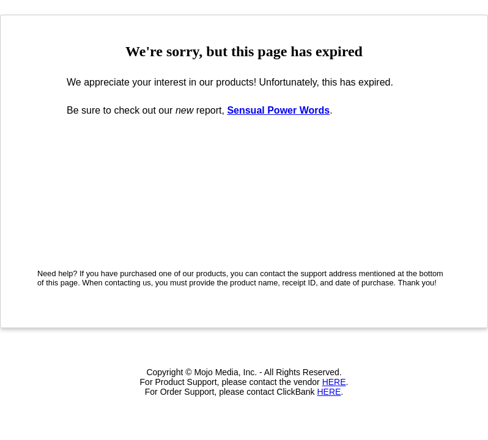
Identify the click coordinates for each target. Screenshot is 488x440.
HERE (334, 382)
